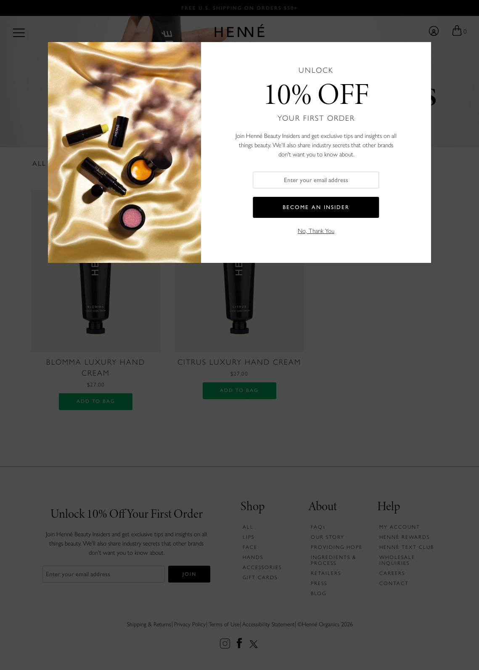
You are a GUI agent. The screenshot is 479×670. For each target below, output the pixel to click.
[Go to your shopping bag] (459, 31)
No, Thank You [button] (316, 231)
